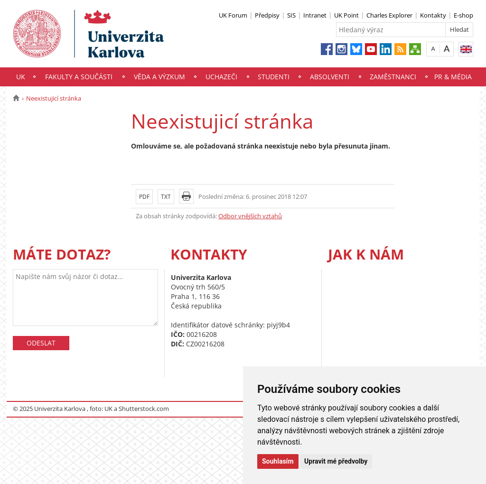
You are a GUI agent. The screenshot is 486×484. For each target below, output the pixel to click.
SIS (291, 15)
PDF (144, 197)
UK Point (346, 15)
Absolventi (329, 76)
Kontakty (433, 15)
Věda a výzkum (159, 76)
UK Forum (233, 15)
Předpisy (267, 15)
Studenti (274, 76)
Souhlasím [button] (278, 461)
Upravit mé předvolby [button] (335, 461)
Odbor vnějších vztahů (250, 216)
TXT (166, 197)
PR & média (453, 76)
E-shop (463, 15)
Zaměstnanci (393, 76)
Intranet (315, 15)
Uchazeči (221, 76)
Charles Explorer (389, 15)
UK (20, 76)
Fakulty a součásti (78, 76)
